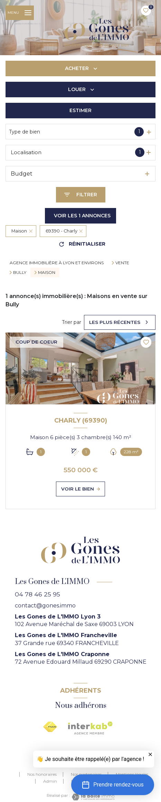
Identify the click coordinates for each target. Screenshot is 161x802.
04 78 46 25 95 (37, 594)
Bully (19, 272)
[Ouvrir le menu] (20, 13)
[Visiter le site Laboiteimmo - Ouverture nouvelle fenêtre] (92, 797)
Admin (50, 781)
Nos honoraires (42, 774)
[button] (112, 784)
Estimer (80, 110)
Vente (122, 263)
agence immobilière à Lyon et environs (57, 262)
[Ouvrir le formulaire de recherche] (80, 194)
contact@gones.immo (45, 605)
